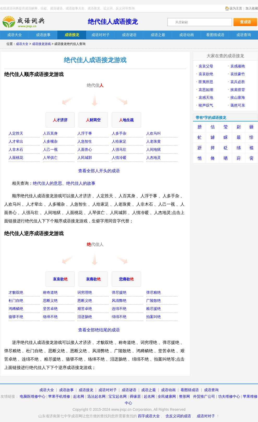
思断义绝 (50, 300)
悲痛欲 (126, 279)
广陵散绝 (153, 300)
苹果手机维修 (59, 396)
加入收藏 (251, 8)
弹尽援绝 (119, 292)
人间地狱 (153, 149)
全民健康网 (167, 396)
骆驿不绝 (16, 317)
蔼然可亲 (237, 105)
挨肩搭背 (237, 90)
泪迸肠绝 (84, 317)
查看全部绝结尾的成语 (99, 330)
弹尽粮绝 (153, 292)
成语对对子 (108, 390)
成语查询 (211, 390)
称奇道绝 (50, 292)
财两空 (93, 120)
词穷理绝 (84, 292)
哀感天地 (206, 97)
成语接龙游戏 (41, 44)
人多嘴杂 (50, 141)
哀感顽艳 (237, 66)
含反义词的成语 (178, 416)
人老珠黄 (153, 141)
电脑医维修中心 (32, 396)
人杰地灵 (153, 157)
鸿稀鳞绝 (16, 309)
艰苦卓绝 (84, 309)
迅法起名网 (96, 396)
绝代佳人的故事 (80, 183)
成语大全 (22, 44)
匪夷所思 (206, 82)
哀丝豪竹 (237, 74)
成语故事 (66, 390)
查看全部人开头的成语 (99, 171)
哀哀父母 (206, 66)
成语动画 (168, 390)
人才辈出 (16, 141)
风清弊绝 (119, 300)
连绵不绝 (119, 309)
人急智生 (84, 141)
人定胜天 (16, 133)
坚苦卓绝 (50, 309)
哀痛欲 (93, 279)
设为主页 (236, 8)
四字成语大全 (149, 416)
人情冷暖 (119, 157)
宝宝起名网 (117, 396)
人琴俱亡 (50, 157)
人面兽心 (84, 149)
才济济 (60, 120)
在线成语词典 (27, 21)
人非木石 (16, 149)
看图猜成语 (190, 390)
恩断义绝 (84, 300)
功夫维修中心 (229, 396)
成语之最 (148, 390)
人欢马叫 (153, 133)
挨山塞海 (237, 97)
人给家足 (119, 141)
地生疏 (126, 120)
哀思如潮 (206, 90)
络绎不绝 (50, 317)
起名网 (78, 396)
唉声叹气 (206, 105)
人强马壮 (119, 149)
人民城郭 (84, 157)
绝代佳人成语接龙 (113, 21)
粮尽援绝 (153, 309)
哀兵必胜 (237, 82)
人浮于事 (84, 133)
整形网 (184, 396)
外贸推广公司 (204, 396)
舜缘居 (135, 396)
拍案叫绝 (153, 317)
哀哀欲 (60, 279)
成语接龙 (86, 390)
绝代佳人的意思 (47, 183)
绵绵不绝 (119, 317)
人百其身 (50, 133)
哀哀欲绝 (206, 74)
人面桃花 (16, 157)
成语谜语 (129, 390)
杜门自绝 (16, 300)
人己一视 (50, 149)
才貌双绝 (16, 292)
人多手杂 (119, 133)
